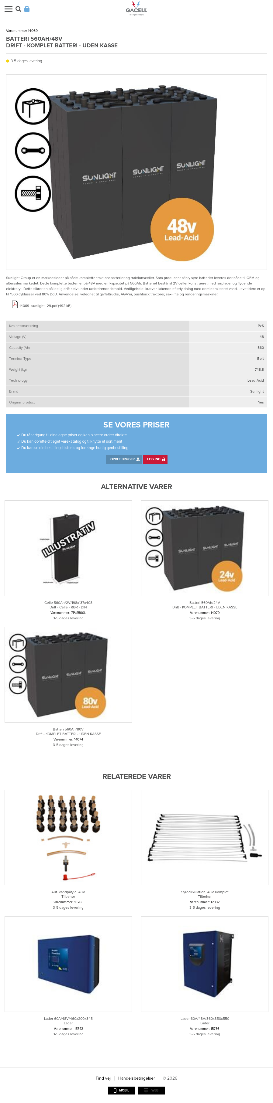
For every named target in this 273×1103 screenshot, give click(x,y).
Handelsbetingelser (136, 1078)
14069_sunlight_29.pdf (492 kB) (45, 306)
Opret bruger (122, 459)
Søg (18, 9)
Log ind (154, 459)
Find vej (103, 1078)
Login (26, 9)
